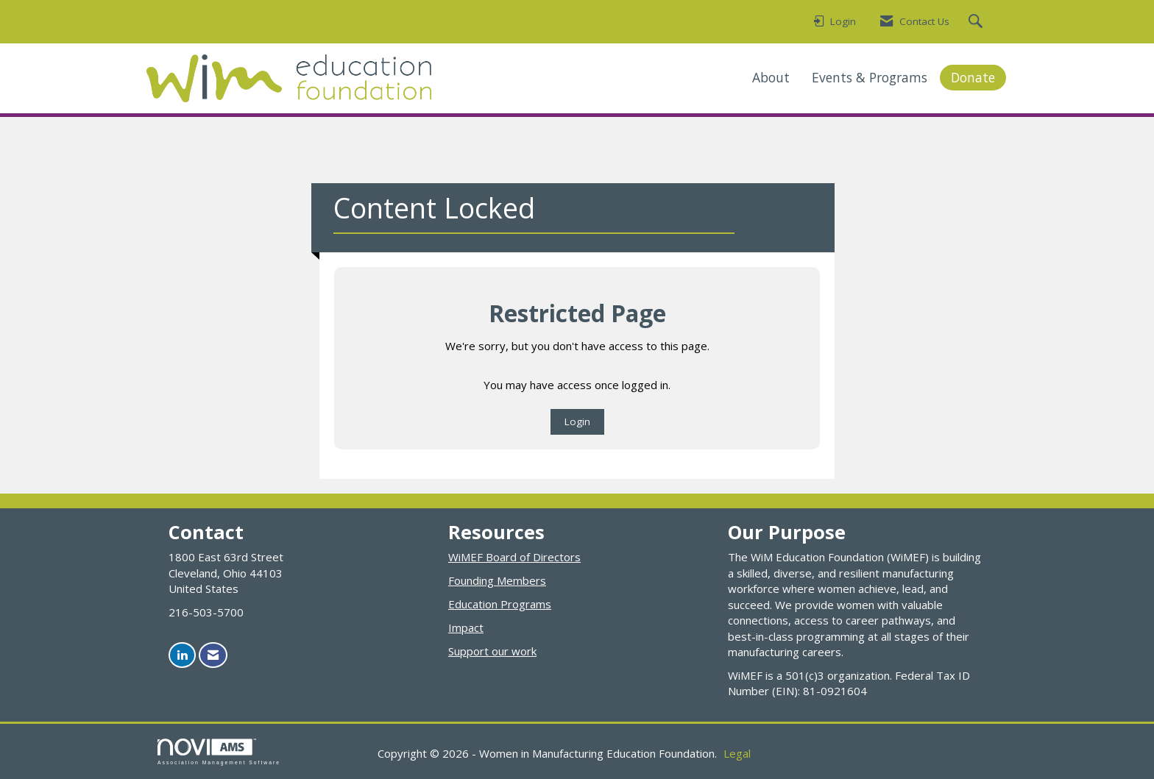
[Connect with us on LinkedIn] (182, 655)
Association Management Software (218, 752)
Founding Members (497, 580)
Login (577, 421)
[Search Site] (977, 22)
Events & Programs (869, 77)
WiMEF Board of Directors (514, 556)
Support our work (492, 651)
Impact (466, 627)
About (771, 77)
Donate (973, 77)
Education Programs (499, 604)
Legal (737, 753)
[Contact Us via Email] (213, 655)
